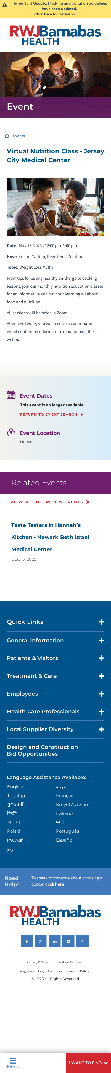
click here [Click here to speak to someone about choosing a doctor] (54, 884)
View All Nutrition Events (46, 502)
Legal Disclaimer (50, 971)
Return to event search (49, 414)
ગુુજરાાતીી (16, 804)
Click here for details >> (54, 14)
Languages (26, 971)
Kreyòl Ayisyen (72, 804)
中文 (60, 822)
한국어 (13, 822)
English (15, 786)
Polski (13, 831)
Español (64, 840)
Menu (13, 1063)
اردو (11, 849)
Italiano (64, 813)
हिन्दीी (12, 813)
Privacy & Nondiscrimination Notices (54, 962)
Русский (15, 840)
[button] (88, 1063)
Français (65, 795)
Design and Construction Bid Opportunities (42, 750)
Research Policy (77, 971)
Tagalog (16, 795)
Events (19, 135)
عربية (61, 786)
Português (67, 831)
